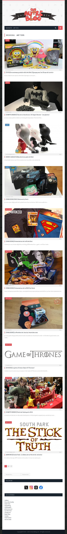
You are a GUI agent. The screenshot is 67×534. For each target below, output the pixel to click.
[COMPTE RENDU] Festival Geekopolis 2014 (19, 412)
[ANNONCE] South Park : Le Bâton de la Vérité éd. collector (24, 455)
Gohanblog (8, 505)
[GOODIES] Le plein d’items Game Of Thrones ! (20, 368)
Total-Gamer (8, 517)
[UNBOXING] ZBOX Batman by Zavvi (17, 199)
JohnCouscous (8, 509)
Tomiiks (7, 516)
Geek (7, 125)
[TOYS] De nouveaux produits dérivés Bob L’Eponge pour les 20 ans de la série (29, 72)
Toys (7, 40)
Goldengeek (8, 507)
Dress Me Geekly (9, 502)
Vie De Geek (8, 519)
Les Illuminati (8, 511)
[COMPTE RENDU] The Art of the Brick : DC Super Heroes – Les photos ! (28, 115)
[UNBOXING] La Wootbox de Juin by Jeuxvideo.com (22, 332)
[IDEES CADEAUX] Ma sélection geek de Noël (20, 157)
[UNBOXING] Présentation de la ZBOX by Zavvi (20, 288)
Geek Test (7, 504)
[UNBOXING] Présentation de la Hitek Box (19, 241)
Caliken (7, 500)
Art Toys (8, 209)
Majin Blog (7, 514)
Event (7, 82)
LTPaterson (8, 512)
